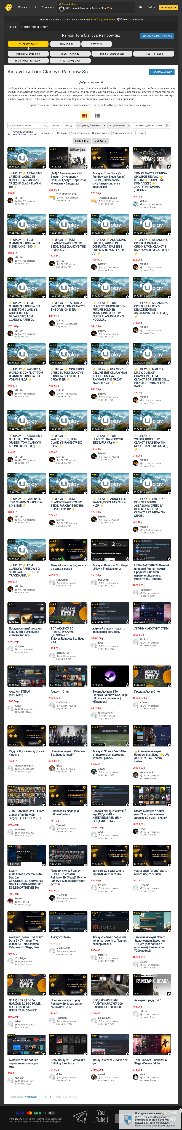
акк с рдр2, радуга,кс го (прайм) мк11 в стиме (108, 872)
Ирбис (143, 201)
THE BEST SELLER (66, 194)
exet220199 (62, 652)
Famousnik (146, 589)
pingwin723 (104, 1018)
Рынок (11, 27)
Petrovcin (103, 579)
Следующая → (32, 1097)
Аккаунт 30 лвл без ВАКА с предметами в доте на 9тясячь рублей (109, 755)
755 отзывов (29, 201)
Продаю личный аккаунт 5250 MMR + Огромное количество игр (25, 632)
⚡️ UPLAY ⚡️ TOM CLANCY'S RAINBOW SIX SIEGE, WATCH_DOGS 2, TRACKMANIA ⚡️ (24, 570)
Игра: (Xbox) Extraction (28, 60)
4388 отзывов (155, 204)
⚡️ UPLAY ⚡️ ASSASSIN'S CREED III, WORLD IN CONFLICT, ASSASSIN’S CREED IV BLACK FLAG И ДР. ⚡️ (25, 180)
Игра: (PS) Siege (154, 53)
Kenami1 (145, 885)
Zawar (101, 769)
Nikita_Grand (105, 712)
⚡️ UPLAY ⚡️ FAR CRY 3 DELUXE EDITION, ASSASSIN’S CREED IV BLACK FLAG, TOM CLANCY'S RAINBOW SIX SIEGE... (149, 507)
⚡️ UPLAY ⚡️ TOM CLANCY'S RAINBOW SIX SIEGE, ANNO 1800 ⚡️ (24, 243)
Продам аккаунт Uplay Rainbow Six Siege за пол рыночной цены (67, 1004)
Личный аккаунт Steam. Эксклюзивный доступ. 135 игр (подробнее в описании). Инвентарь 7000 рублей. (150, 944)
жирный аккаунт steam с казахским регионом (108, 630)
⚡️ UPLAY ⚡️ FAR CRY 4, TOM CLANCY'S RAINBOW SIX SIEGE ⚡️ (25, 502)
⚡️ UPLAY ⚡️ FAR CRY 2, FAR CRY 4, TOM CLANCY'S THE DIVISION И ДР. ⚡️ (68, 306)
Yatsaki (60, 825)
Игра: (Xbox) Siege (70, 60)
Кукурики (62, 579)
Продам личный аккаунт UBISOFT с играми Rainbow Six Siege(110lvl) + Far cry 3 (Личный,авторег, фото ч (68, 877)
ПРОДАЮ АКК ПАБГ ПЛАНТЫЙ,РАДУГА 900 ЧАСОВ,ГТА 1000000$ (107, 1004)
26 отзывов (28, 769)
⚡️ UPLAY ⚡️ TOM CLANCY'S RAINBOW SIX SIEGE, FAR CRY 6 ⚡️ (108, 439)
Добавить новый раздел (157, 36)
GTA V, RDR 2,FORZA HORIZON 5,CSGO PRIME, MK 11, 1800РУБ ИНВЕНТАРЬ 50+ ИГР (25, 1005)
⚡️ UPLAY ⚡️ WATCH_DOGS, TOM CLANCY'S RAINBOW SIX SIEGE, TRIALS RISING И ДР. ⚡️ (152, 442)
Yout (142, 1074)
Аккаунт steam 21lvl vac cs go (109, 1061)
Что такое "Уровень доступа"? (22, 134)
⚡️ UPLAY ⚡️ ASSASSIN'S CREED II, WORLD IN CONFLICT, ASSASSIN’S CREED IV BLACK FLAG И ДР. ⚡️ (109, 246)
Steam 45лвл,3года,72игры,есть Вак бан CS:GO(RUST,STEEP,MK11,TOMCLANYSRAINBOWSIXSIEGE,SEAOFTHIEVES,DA (26, 879)
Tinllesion (61, 1018)
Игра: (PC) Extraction (28, 53)
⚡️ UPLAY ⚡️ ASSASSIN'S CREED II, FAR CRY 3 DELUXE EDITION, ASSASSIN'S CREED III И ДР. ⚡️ (152, 309)
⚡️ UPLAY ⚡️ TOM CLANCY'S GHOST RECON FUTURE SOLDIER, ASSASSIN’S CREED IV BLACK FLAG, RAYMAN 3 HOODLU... (108, 311)
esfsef (18, 1021)
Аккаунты (28, 44)
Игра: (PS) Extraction (112, 53)
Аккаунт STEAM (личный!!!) (19, 693)
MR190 (19, 197)
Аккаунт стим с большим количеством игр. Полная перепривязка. (109, 941)
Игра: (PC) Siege (70, 53)
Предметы (65, 44)
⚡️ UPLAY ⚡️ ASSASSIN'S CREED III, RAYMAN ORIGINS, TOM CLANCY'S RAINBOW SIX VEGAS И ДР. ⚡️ (151, 246)
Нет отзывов (69, 583)
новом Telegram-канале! (102, 19)
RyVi (142, 828)
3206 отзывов (71, 198)
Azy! (100, 832)
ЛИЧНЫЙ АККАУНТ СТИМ (151, 628)
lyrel (100, 642)
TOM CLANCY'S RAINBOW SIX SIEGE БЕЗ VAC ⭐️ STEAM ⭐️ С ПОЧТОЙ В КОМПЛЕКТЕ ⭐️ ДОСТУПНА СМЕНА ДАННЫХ (150, 182)
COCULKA (62, 702)
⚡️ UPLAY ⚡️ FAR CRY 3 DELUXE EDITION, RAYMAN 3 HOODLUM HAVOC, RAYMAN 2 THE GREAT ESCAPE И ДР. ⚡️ (109, 376)
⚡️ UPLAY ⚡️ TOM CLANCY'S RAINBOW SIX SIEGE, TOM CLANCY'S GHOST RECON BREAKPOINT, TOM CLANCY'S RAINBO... (24, 311)
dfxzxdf (144, 961)
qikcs (59, 765)
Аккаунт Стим (60, 691)
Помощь (48, 7)
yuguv (18, 705)
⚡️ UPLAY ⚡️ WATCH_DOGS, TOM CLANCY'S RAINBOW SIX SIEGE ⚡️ (66, 441)
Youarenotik (146, 772)
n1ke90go (20, 958)
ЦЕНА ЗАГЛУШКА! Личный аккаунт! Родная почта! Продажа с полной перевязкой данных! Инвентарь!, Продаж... (151, 572)
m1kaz (102, 885)
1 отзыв (111, 716)
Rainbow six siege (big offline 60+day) (65, 812)
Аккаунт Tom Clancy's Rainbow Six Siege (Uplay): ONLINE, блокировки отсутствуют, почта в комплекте (109, 180)
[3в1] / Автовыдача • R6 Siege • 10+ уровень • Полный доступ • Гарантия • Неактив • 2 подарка (68, 178)
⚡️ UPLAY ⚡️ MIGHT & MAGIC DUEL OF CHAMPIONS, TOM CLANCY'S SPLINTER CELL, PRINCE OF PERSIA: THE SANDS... (151, 378)
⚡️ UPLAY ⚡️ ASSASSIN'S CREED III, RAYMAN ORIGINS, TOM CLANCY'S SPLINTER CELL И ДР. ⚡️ (25, 441)
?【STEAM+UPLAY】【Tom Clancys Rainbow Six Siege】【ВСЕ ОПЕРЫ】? (26, 814)
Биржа (18, 898)
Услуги (96, 44)
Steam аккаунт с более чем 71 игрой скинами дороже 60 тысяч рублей (150, 814)
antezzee (20, 829)
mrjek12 (102, 954)
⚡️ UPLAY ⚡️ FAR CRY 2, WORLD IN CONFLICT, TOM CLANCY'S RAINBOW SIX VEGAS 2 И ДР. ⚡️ (26, 374)
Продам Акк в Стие (147, 691)
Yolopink (19, 646)
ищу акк (19, 1077)
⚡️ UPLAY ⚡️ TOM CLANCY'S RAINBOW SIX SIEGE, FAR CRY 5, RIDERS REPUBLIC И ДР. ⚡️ (67, 504)
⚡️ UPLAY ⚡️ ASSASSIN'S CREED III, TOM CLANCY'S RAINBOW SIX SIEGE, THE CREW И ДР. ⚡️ (67, 374)
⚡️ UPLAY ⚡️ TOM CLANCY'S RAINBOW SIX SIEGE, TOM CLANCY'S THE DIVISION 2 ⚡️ (68, 245)
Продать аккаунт (162, 72)
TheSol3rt (61, 895)
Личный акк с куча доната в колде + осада (68, 567)
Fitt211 (144, 639)
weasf (101, 1074)
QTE (68, 8)
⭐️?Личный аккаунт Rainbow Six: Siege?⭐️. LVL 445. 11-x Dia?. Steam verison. (151, 756)
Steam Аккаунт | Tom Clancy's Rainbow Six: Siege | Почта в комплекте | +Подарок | (109, 696)
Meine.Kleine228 (24, 765)
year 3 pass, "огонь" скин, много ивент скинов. (150, 872)
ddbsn (143, 1011)
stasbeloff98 (63, 948)
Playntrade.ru (15, 1119)
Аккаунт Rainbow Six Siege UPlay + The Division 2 (109, 567)
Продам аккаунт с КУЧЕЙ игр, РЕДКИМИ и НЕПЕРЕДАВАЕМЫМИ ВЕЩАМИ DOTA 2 (109, 816)
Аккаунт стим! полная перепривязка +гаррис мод (24, 1063)
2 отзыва (28, 649)
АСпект (144, 702)
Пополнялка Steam (34, 27)
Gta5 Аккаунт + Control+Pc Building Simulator (68, 1061)
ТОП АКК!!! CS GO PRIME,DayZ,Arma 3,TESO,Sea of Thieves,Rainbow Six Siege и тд (67, 635)
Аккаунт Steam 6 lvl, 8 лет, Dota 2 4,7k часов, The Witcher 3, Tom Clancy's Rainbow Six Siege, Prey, (26, 942)
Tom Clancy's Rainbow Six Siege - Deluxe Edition (150, 1061)
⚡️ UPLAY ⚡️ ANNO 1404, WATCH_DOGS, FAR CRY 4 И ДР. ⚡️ (108, 502)
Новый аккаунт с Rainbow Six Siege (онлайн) (68, 753)
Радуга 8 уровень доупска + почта (26, 753)
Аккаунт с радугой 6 (147, 1000)
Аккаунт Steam (61, 937)
